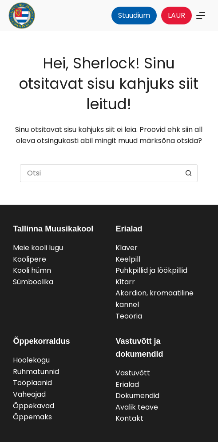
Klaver (126, 248)
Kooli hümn (32, 270)
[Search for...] (100, 173)
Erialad (127, 384)
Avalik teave (136, 407)
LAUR (176, 15)
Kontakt (129, 418)
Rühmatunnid (36, 371)
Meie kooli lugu (38, 248)
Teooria (128, 316)
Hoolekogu (31, 360)
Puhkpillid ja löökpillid (151, 270)
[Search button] (189, 173)
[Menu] (200, 15)
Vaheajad (29, 394)
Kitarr (125, 282)
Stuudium (134, 15)
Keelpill (127, 259)
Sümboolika (33, 282)
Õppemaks (32, 417)
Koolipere (29, 259)
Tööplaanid (32, 383)
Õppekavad (33, 406)
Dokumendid (137, 395)
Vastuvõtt (132, 373)
